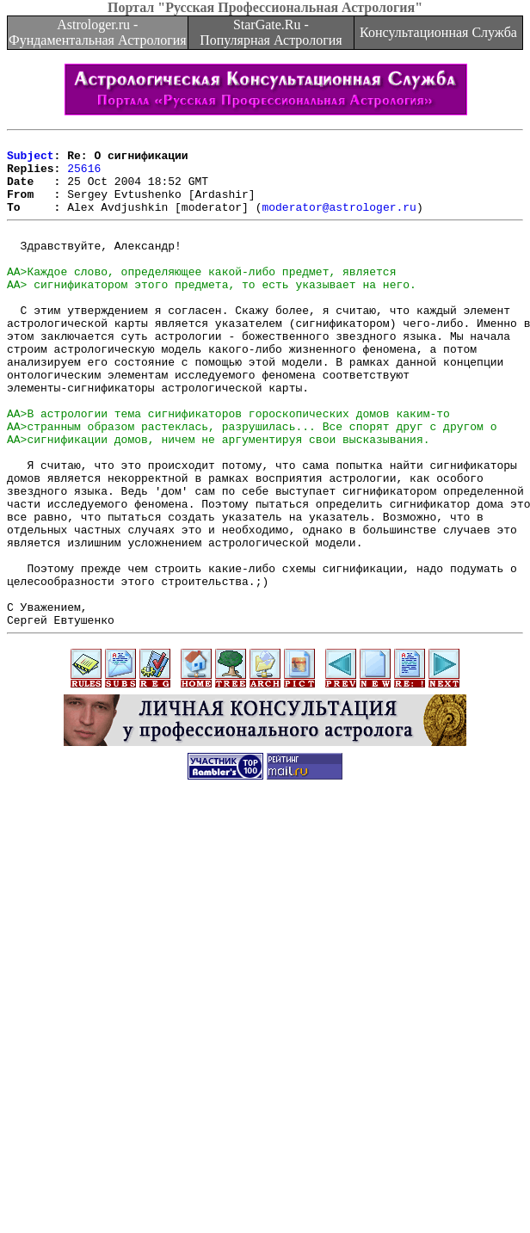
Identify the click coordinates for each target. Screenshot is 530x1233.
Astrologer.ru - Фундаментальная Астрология (98, 32)
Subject (30, 160)
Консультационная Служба (438, 32)
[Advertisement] (172, 1059)
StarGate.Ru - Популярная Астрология (271, 32)
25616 (84, 175)
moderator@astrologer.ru (339, 222)
